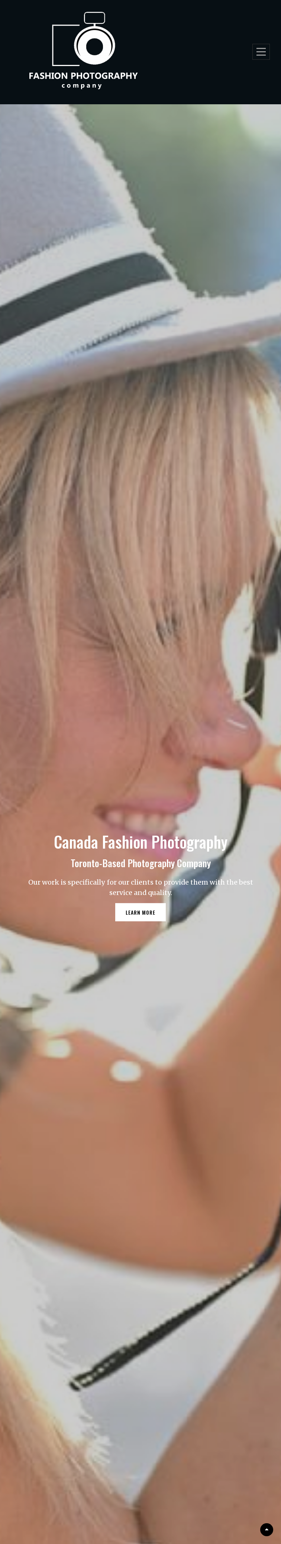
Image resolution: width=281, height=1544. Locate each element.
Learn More (146, 914)
